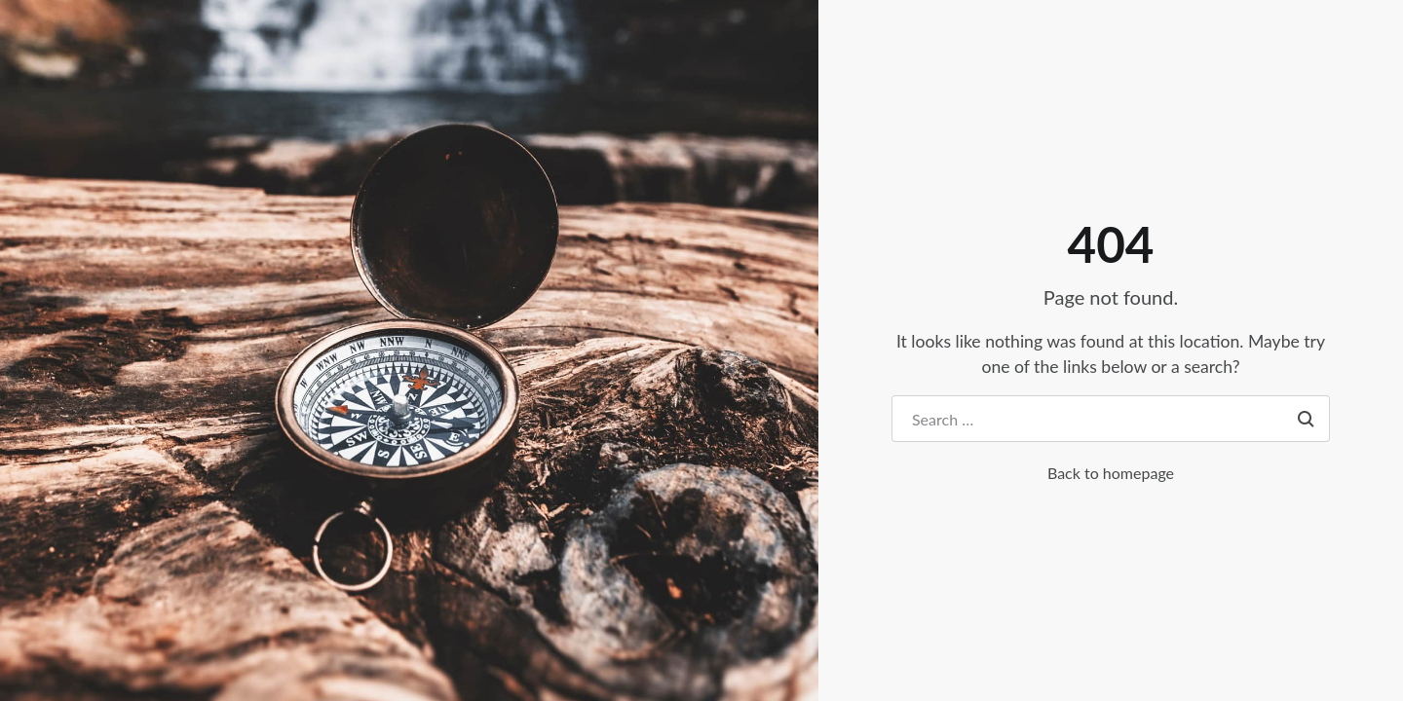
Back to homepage (1110, 472)
